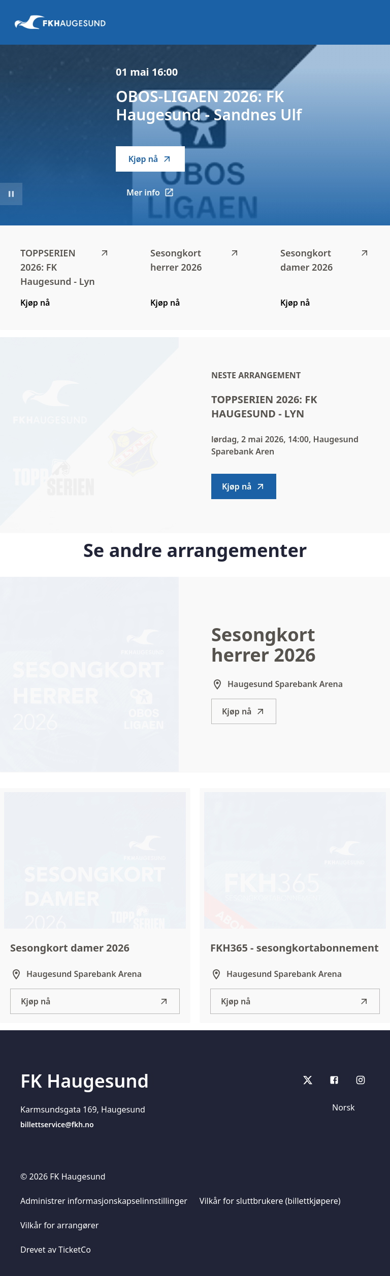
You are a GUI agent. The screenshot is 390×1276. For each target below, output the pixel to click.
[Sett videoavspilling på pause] (11, 194)
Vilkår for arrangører (59, 1225)
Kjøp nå (150, 159)
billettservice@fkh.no (57, 1124)
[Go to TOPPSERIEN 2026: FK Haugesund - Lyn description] (89, 434)
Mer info (155, 195)
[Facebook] (334, 1080)
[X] (308, 1080)
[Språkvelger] (348, 1107)
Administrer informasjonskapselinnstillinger (103, 1200)
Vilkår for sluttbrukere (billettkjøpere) (270, 1200)
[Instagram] (360, 1080)
